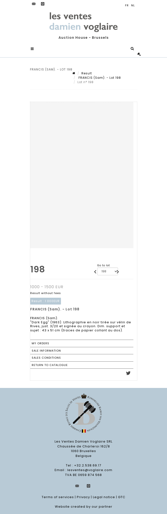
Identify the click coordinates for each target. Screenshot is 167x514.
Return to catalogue (50, 365)
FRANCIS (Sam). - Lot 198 (99, 78)
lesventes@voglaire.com (89, 470)
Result (86, 73)
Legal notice (104, 497)
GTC (121, 497)
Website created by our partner (83, 506)
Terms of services (58, 497)
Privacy (83, 497)
